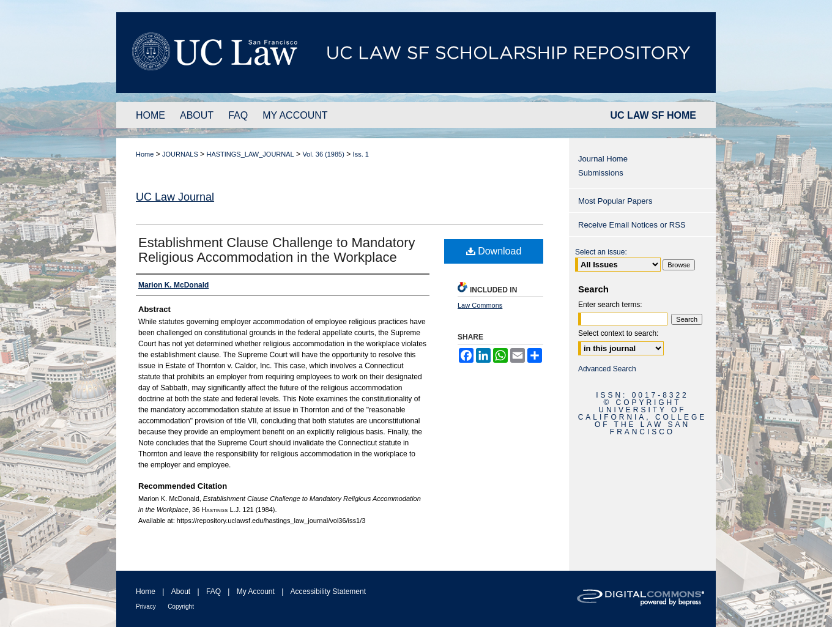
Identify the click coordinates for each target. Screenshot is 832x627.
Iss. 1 (361, 154)
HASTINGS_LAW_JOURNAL (250, 154)
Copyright (181, 606)
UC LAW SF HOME (653, 115)
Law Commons (480, 305)
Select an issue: (601, 252)
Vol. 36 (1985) (323, 154)
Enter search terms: (610, 304)
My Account (256, 591)
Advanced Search (607, 369)
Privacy (146, 606)
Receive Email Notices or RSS (632, 224)
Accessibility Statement (328, 591)
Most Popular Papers (615, 201)
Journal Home (603, 158)
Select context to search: (618, 333)
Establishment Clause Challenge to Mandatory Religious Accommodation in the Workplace (276, 250)
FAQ (213, 591)
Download (494, 251)
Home (145, 154)
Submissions (600, 172)
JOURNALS (180, 154)
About (180, 591)
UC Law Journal (175, 197)
